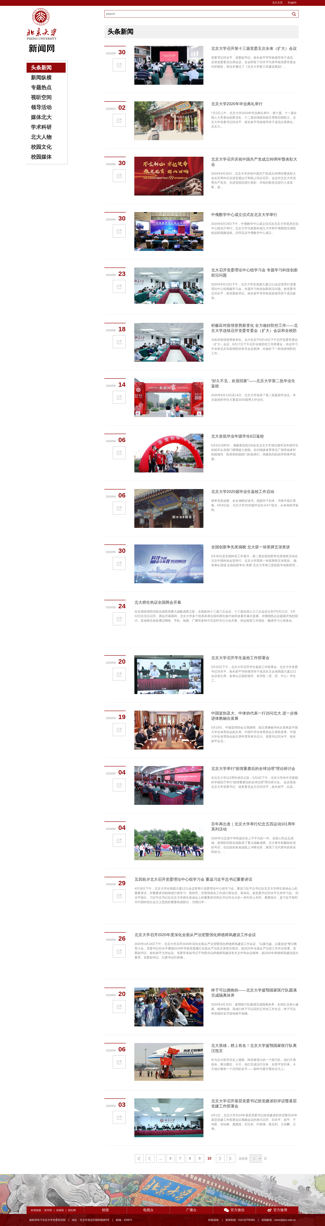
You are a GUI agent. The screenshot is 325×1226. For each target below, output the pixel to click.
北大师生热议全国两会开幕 (158, 602)
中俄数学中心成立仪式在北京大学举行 (244, 215)
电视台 (148, 1210)
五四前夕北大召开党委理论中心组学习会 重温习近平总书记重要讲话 (193, 879)
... (160, 1158)
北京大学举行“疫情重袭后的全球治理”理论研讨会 (253, 768)
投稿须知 (213, 1219)
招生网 (72, 1210)
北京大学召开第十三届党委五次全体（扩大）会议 (254, 48)
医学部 (48, 1210)
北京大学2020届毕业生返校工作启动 (242, 491)
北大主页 (277, 2)
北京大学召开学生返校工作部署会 (240, 658)
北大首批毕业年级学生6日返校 (237, 436)
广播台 (191, 1210)
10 (209, 1158)
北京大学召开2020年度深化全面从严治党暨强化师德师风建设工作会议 (195, 935)
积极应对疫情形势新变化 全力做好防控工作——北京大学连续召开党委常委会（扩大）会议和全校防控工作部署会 (254, 330)
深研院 (60, 1210)
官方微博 (277, 1210)
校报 (105, 1210)
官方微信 (234, 1210)
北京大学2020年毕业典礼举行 (237, 104)
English (292, 2)
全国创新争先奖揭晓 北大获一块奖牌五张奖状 (250, 547)
